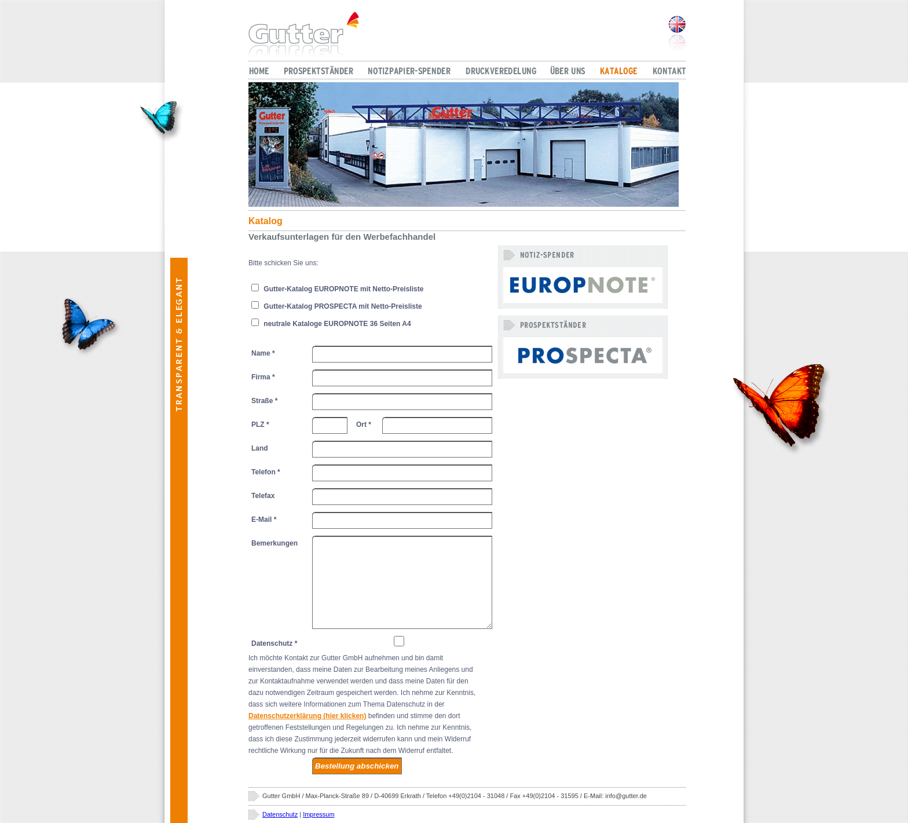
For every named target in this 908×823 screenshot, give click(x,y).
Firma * (263, 377)
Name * (263, 353)
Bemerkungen (274, 543)
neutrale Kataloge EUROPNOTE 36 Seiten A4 (331, 323)
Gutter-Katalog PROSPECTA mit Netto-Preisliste (336, 305)
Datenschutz (280, 814)
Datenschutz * (274, 643)
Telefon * (265, 472)
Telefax (262, 496)
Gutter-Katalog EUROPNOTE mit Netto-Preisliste (337, 288)
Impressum (318, 814)
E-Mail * (263, 519)
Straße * (264, 401)
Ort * (363, 424)
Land (259, 448)
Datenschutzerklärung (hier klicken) (307, 716)
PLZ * (260, 424)
